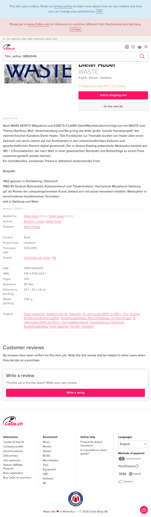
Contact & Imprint (13, 442)
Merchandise (51, 460)
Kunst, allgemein (59, 326)
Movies (47, 446)
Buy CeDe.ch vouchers (17, 477)
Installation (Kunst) (56, 314)
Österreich (75, 314)
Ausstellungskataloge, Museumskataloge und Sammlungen (96, 318)
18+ (45, 483)
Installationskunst (78, 322)
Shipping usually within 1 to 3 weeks (104, 86)
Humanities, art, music (37, 257)
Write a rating (75, 392)
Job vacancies (12, 460)
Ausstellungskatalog (36, 326)
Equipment (49, 469)
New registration (13, 473)
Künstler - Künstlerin (82, 326)
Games (47, 451)
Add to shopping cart (113, 95)
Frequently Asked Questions (91, 443)
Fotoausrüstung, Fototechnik (106, 322)
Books (46, 455)
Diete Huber (31, 216)
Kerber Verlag (32, 226)
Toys (45, 465)
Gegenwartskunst (34, 314)
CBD (45, 474)
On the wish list (113, 106)
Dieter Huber (56, 216)
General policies (13, 451)
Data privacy (10, 455)
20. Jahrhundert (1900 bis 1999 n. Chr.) (105, 314)
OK (99, 11)
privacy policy (63, 6)
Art (54, 257)
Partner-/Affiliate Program (12, 466)
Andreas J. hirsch (34, 221)
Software (48, 478)
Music (46, 442)
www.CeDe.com (38, 24)
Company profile (13, 446)
